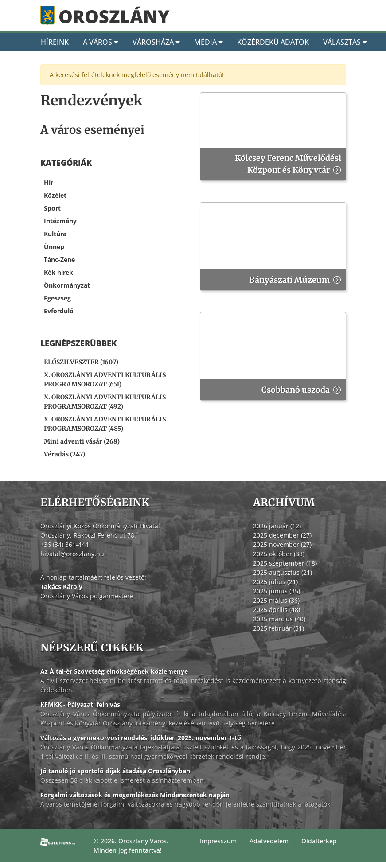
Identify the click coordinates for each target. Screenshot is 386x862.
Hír (48, 182)
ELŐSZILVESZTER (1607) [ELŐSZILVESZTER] (81, 362)
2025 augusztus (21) (282, 572)
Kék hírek (58, 272)
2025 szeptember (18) (285, 563)
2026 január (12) (277, 526)
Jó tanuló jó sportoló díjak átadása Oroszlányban (115, 771)
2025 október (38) (278, 554)
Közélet (55, 195)
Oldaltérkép (319, 841)
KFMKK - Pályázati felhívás (80, 704)
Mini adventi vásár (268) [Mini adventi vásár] (82, 441)
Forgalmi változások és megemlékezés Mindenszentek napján (135, 795)
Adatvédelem (269, 841)
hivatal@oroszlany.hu (72, 554)
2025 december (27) (282, 535)
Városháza (156, 42)
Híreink (55, 42)
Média (208, 42)
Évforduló (59, 311)
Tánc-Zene (59, 259)
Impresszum (218, 841)
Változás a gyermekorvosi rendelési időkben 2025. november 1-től (141, 737)
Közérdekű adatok (273, 42)
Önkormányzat (67, 285)
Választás (345, 42)
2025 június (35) (276, 591)
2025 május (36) (276, 600)
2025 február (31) (278, 628)
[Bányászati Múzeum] (273, 246)
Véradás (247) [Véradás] (64, 454)
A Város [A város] (100, 42)
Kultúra (55, 234)
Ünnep (54, 246)
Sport (52, 208)
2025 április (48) (276, 609)
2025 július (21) (275, 581)
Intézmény (60, 221)
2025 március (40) (279, 619)
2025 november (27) (282, 544)
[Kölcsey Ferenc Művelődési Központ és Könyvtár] (273, 136)
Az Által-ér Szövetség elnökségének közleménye (114, 671)
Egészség (57, 298)
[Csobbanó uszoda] (273, 356)
